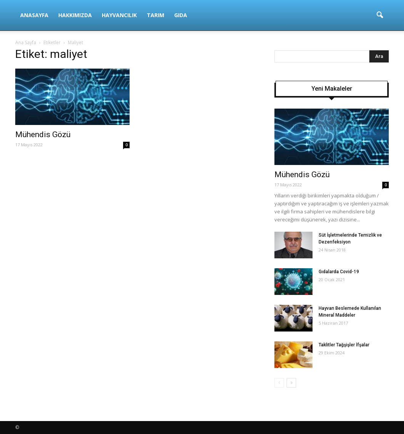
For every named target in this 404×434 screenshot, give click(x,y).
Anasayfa (34, 15)
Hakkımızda (75, 15)
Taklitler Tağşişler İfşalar (344, 345)
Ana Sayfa (25, 42)
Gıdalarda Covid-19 (339, 271)
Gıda (180, 15)
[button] (379, 15)
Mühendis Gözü (43, 134)
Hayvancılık (119, 15)
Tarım (155, 15)
